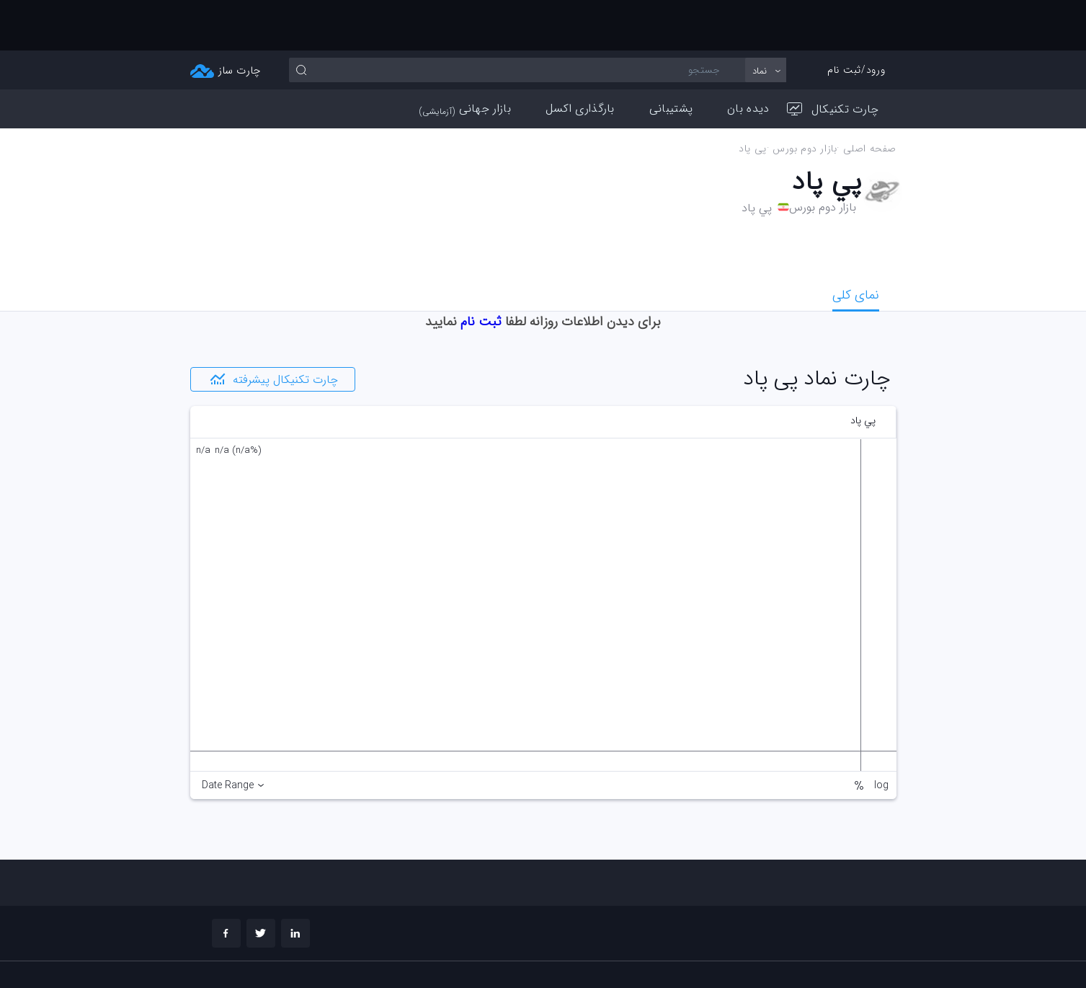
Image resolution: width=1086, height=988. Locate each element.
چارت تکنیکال (833, 59)
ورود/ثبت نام (856, 19)
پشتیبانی (671, 58)
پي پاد (753, 98)
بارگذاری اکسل (580, 58)
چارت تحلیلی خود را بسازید (824, 955)
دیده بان (748, 58)
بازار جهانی (465, 58)
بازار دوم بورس (804, 98)
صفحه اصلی (869, 98)
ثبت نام (481, 271)
